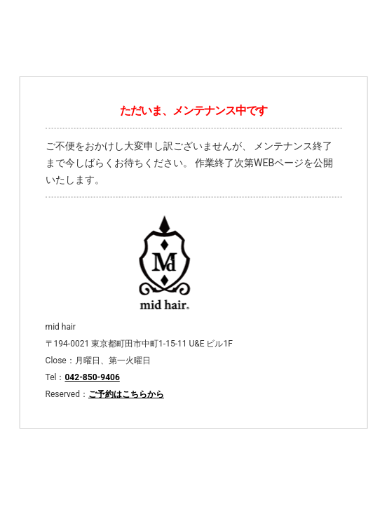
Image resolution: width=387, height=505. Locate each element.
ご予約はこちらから (126, 394)
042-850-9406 (91, 377)
